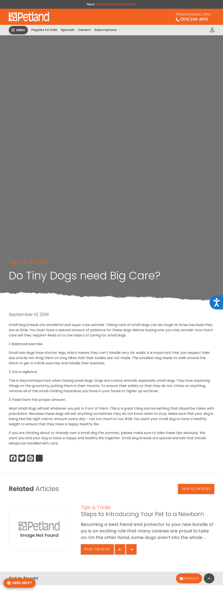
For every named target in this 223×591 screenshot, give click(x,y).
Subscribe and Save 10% (116, 4)
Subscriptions (105, 30)
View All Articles (196, 488)
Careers (84, 30)
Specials (67, 30)
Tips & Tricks (28, 261)
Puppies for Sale (44, 30)
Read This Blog (97, 549)
